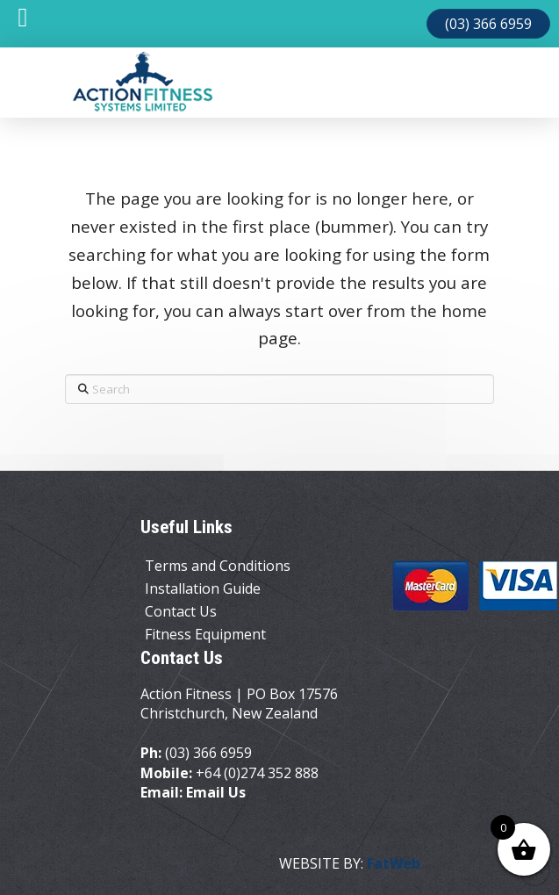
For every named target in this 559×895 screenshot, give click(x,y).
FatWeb (393, 863)
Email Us (216, 792)
